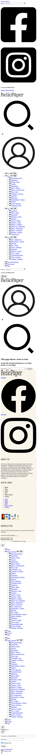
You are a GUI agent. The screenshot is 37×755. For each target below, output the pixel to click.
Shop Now (17, 87)
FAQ (6, 492)
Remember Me (6, 743)
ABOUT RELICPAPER (7, 90)
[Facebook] (18, 44)
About (6, 491)
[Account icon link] (18, 170)
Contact (7, 496)
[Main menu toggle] (4, 276)
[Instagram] (18, 84)
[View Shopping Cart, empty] (18, 134)
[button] (18, 132)
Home (6, 487)
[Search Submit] (26, 369)
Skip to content (5, 1)
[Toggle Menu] (15, 173)
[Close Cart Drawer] (3, 727)
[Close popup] (3, 732)
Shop (6, 489)
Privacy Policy (9, 494)
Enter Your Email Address (8, 535)
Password (3, 739)
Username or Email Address (8, 736)
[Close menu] (3, 545)
